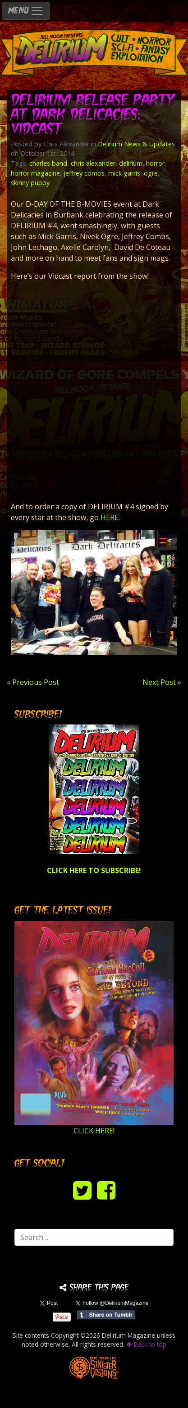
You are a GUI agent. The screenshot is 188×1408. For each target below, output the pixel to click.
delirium (130, 163)
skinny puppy (30, 182)
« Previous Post (33, 682)
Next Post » (161, 682)
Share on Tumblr (106, 1314)
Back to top (146, 1344)
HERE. (110, 517)
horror (155, 163)
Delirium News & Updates (136, 144)
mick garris (124, 173)
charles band (48, 163)
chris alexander (93, 163)
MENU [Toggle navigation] (26, 11)
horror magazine (35, 173)
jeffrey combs (84, 173)
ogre (151, 173)
